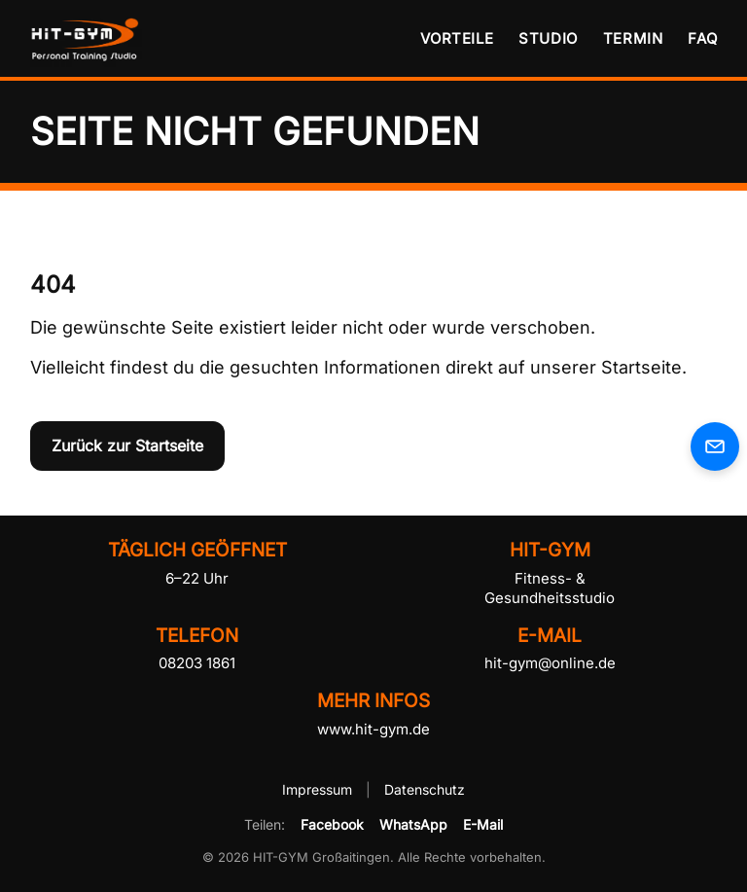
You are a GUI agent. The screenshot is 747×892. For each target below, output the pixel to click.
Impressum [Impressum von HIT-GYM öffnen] (319, 789)
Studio (548, 38)
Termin (633, 38)
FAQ (702, 38)
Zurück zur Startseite (127, 445)
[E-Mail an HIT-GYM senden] (715, 446)
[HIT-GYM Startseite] (88, 38)
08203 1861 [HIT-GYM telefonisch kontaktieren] (197, 663)
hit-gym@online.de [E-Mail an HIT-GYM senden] (550, 663)
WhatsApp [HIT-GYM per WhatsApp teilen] (413, 824)
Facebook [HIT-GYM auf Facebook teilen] (332, 824)
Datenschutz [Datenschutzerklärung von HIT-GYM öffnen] (424, 789)
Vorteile (456, 38)
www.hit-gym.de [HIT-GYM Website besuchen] (373, 729)
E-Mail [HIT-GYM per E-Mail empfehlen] (483, 824)
